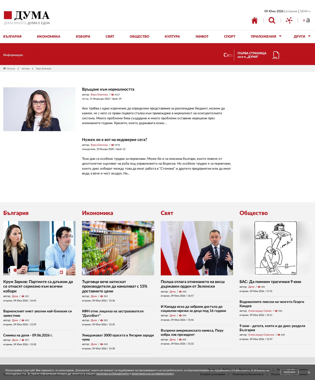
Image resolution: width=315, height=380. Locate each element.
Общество (254, 213)
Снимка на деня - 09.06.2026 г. (28, 335)
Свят (167, 213)
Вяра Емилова (99, 94)
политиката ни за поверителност (153, 373)
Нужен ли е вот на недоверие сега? (114, 140)
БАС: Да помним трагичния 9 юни (270, 282)
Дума (15, 296)
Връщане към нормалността (108, 89)
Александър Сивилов (261, 334)
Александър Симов (259, 311)
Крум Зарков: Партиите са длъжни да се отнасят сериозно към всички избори (38, 286)
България (16, 213)
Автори (26, 68)
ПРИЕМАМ (289, 372)
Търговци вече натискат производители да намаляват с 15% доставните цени (114, 286)
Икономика (97, 213)
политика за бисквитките (112, 373)
